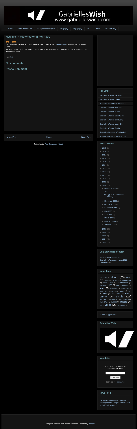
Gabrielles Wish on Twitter (110, 99)
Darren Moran (108, 283)
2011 (104, 175)
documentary (122, 283)
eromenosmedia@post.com (110, 258)
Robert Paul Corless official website (113, 132)
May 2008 (108, 211)
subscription (124, 299)
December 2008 (110, 188)
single (119, 296)
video (108, 304)
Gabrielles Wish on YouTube (111, 108)
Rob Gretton (116, 294)
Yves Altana (121, 305)
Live (105, 191)
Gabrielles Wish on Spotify (110, 128)
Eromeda (103, 262)
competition (116, 280)
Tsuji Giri (114, 302)
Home (10, 29)
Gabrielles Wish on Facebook (111, 95)
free (117, 285)
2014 (104, 165)
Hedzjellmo (125, 285)
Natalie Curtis (125, 288)
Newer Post (11, 137)
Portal (129, 291)
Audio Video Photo (25, 29)
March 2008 (109, 218)
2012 (104, 172)
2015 (104, 162)
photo (122, 291)
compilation (126, 280)
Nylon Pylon (103, 291)
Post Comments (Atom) (54, 144)
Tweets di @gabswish (108, 315)
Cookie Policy (110, 29)
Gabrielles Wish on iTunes (110, 112)
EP (110, 285)
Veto (101, 305)
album (114, 277)
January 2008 (109, 225)
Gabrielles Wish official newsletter (113, 104)
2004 (104, 239)
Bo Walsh (107, 280)
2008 (104, 185)
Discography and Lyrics (46, 29)
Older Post (86, 137)
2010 (104, 179)
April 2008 (108, 214)
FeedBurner (120, 382)
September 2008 (111, 208)
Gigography (77, 29)
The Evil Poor (104, 302)
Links (98, 29)
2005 (104, 236)
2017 (104, 155)
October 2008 (109, 204)
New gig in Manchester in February (28, 36)
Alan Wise (103, 277)
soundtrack (103, 299)
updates (123, 302)
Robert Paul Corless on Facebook (113, 136)
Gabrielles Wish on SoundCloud (112, 116)
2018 (104, 151)
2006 (104, 232)
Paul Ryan (113, 291)
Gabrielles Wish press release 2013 (113, 260)
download (103, 285)
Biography (64, 29)
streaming (113, 299)
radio (105, 294)
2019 (104, 148)
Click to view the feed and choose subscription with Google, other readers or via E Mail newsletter (115, 402)
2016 (104, 158)
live (11, 57)
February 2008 (110, 221)
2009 (104, 182)
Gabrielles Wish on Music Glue (111, 124)
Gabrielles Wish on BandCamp (111, 120)
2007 (104, 229)
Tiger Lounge (60, 44)
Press (89, 29)
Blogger (91, 424)
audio (128, 277)
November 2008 (110, 201)
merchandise (114, 288)
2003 (104, 242)
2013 (104, 168)
